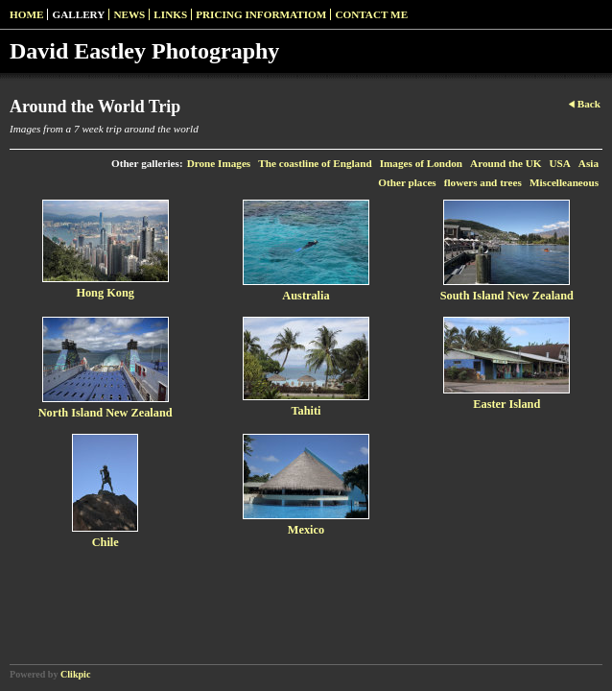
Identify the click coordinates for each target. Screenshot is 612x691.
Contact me (371, 14)
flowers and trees (483, 182)
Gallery (78, 14)
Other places (406, 182)
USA (559, 163)
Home (26, 14)
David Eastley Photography (144, 50)
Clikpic (75, 674)
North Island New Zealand (105, 412)
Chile (105, 542)
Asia (588, 163)
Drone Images (219, 163)
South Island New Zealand (507, 295)
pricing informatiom (261, 14)
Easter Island (506, 404)
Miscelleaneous (564, 182)
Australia (305, 295)
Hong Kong (105, 292)
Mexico (306, 529)
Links (170, 14)
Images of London (421, 163)
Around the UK (505, 163)
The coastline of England (314, 163)
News (129, 14)
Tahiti (305, 410)
